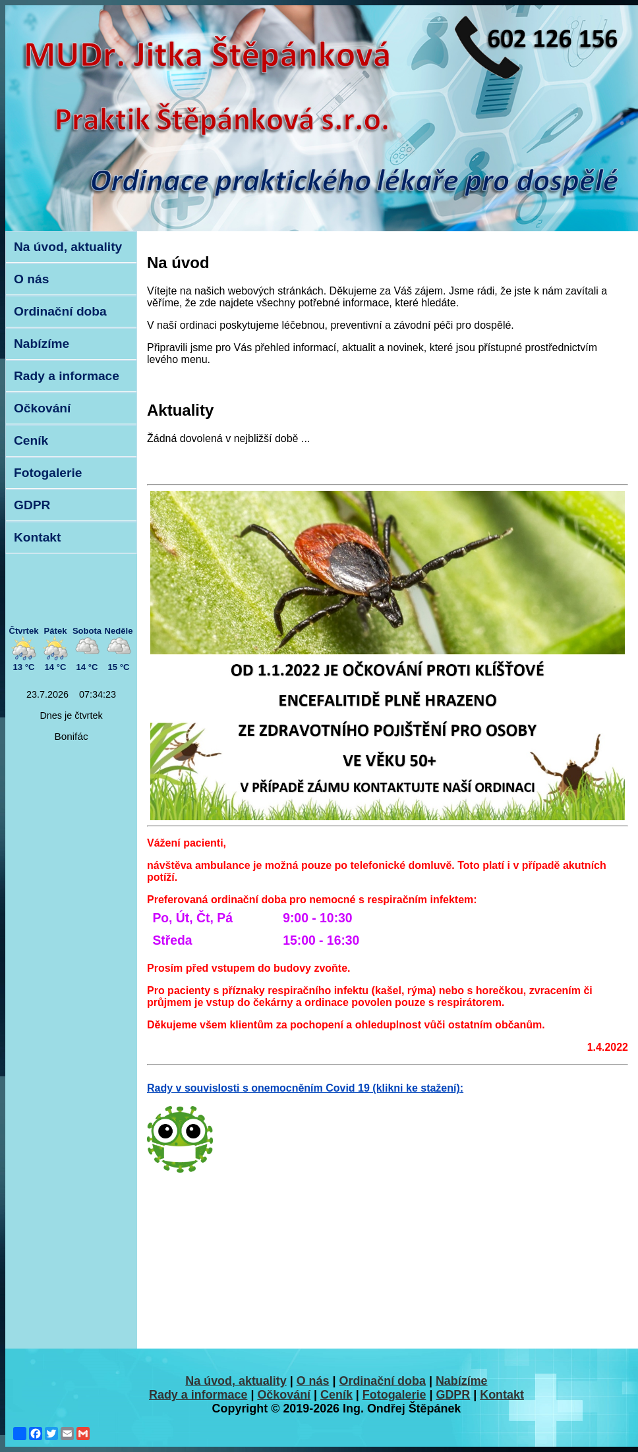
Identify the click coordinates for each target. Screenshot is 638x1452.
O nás (31, 279)
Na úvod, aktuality (68, 247)
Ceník (31, 440)
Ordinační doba (60, 311)
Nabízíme (41, 343)
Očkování (42, 408)
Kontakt (37, 537)
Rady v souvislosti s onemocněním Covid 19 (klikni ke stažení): (305, 1088)
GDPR (32, 505)
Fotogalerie (48, 473)
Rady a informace (66, 376)
